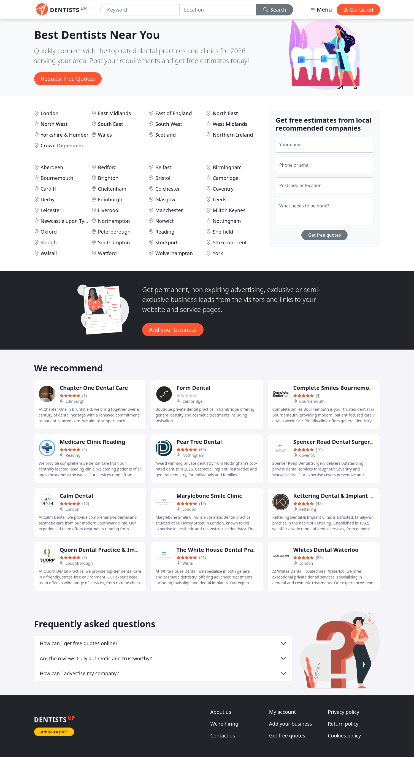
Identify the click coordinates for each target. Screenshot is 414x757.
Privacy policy (343, 712)
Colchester (167, 188)
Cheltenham (112, 188)
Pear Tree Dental (199, 441)
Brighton (108, 178)
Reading (164, 231)
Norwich (165, 221)
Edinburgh (110, 199)
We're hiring (224, 723)
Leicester (50, 210)
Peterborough (114, 231)
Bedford (107, 167)
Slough (48, 242)
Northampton (114, 221)
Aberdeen (51, 167)
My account (282, 712)
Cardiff (48, 188)
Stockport (166, 242)
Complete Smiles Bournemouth (336, 387)
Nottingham (227, 221)
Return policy (343, 723)
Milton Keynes (229, 210)
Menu (321, 9)
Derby (47, 199)
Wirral (187, 563)
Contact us (222, 735)
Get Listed (358, 9)
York (218, 253)
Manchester (169, 210)
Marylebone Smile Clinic (209, 495)
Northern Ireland (233, 134)
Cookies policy (344, 735)
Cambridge (226, 178)
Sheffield (223, 231)
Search (274, 9)
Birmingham (227, 167)
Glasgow (165, 199)
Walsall (48, 253)
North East (225, 113)
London (49, 113)
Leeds (219, 199)
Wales (105, 134)
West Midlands (230, 124)
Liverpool (109, 210)
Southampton (114, 242)
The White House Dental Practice (221, 549)
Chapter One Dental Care (94, 387)
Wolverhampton (174, 253)
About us (220, 712)
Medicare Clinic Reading (92, 441)
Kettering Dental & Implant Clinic (339, 495)
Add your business (173, 329)
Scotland (165, 134)
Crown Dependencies (65, 145)
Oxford (48, 231)
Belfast (163, 167)
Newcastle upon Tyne (65, 221)
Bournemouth (56, 178)
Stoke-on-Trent (230, 242)
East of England (173, 113)
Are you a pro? (54, 731)
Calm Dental (76, 495)
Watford (107, 253)
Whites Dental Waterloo (326, 549)
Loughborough (79, 563)
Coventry (223, 188)
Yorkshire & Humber (64, 134)
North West (53, 124)
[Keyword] (140, 9)
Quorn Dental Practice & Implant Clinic (113, 549)
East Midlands (114, 113)
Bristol (162, 178)
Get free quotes (324, 235)
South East (110, 124)
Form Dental (193, 387)
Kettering (307, 509)
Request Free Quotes (68, 78)
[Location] (217, 9)
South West (168, 124)
